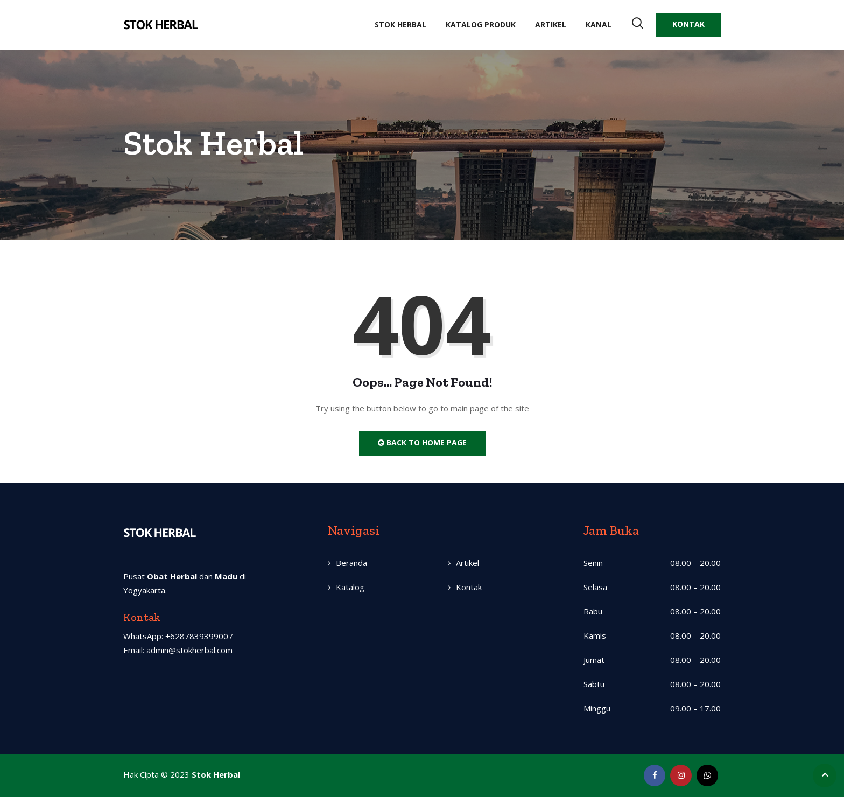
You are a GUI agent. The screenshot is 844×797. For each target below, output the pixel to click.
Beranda (351, 562)
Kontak (469, 587)
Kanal (598, 24)
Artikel (550, 24)
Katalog (350, 587)
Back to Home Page (422, 442)
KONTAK (688, 24)
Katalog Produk (481, 24)
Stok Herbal (400, 24)
